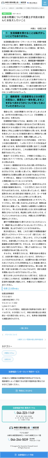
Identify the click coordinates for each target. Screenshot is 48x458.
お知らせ (11, 8)
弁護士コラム (9, 352)
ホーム (4, 8)
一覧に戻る (15, 328)
